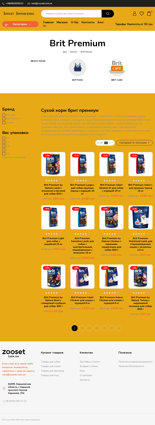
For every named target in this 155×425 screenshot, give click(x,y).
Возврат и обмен (89, 366)
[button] (149, 13)
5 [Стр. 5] (104, 328)
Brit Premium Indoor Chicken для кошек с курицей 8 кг (111, 300)
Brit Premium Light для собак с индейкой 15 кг (53, 241)
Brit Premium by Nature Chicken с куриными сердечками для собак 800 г (111, 244)
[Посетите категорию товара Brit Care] (117, 67)
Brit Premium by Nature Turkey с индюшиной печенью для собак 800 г (140, 303)
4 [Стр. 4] (97, 328)
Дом (65, 52)
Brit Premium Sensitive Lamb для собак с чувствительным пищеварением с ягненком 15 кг (82, 246)
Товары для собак (50, 361)
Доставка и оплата (90, 361)
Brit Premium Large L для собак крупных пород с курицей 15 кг (82, 189)
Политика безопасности (131, 366)
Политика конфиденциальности (135, 361)
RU (44, 25)
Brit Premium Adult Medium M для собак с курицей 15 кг (111, 187)
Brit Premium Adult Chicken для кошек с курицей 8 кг (82, 300)
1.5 (7, 153)
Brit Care (116, 80)
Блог (82, 370)
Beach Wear (38, 61)
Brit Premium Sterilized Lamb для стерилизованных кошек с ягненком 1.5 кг (140, 244)
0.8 (7, 145)
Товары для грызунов (52, 370)
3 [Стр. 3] (89, 328)
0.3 (7, 138)
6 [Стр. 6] (111, 328)
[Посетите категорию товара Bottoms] (77, 67)
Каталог (74, 52)
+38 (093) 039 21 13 (15, 401)
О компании (86, 375)
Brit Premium (13, 118)
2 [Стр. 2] (82, 328)
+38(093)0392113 (14, 3)
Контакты (85, 379)
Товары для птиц (50, 375)
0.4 (7, 142)
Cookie (9, 122)
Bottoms (77, 80)
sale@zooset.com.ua (41, 3)
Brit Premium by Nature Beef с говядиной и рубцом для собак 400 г (53, 302)
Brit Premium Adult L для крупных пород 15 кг (140, 187)
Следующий (119, 328)
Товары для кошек (51, 366)
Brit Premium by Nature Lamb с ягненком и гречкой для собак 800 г (53, 189)
